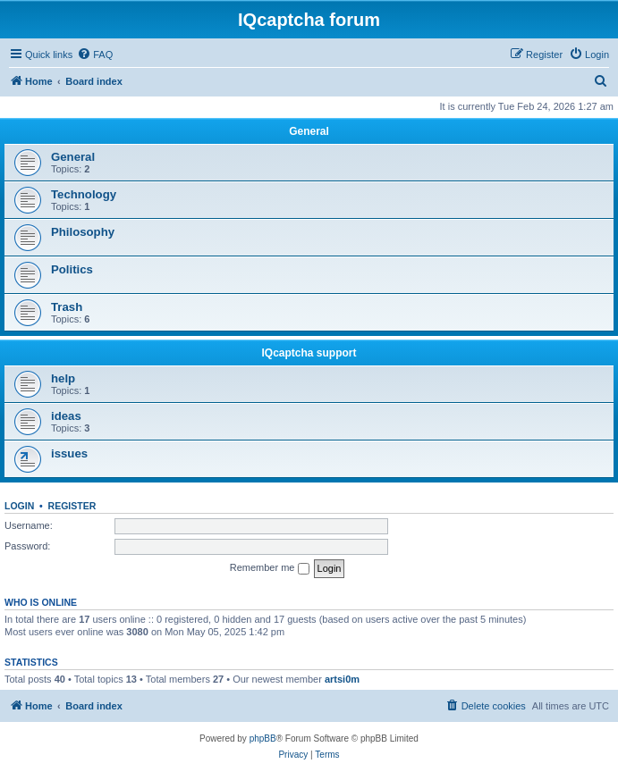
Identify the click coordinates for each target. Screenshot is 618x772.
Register (72, 505)
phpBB (263, 738)
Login (19, 505)
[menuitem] (95, 54)
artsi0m (342, 679)
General (309, 131)
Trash (66, 307)
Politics (72, 269)
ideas (66, 416)
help (63, 378)
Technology (83, 194)
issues (69, 453)
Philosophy (82, 232)
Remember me (269, 568)
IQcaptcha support (308, 353)
